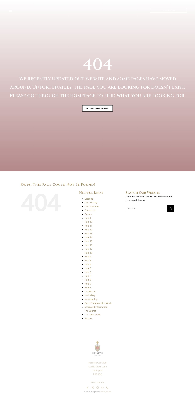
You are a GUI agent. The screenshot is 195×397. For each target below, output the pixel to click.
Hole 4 (88, 264)
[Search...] (146, 208)
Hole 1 (88, 217)
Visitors (88, 318)
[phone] (107, 388)
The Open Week (92, 314)
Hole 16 (88, 245)
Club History (91, 202)
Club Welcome (92, 206)
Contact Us (90, 210)
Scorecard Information (96, 306)
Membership (91, 299)
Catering (89, 198)
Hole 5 (88, 268)
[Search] (170, 208)
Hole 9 (88, 283)
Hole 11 (88, 225)
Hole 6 (88, 272)
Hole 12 (88, 229)
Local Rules (90, 291)
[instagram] (97, 388)
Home (88, 287)
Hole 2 (88, 256)
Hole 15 (88, 241)
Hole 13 (88, 233)
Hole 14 (88, 237)
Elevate (88, 214)
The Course (90, 310)
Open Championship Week (98, 303)
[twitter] (93, 388)
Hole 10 (88, 221)
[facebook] (88, 388)
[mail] (102, 388)
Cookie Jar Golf (105, 392)
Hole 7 (88, 275)
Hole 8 (88, 279)
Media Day (90, 295)
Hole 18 (88, 252)
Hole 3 (88, 260)
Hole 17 (88, 248)
